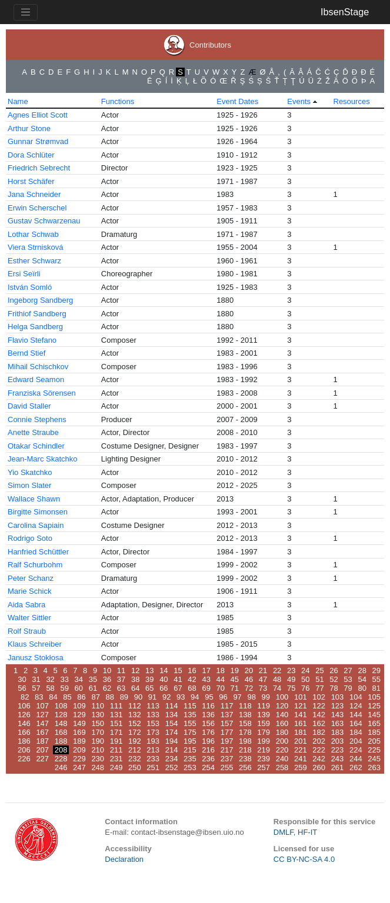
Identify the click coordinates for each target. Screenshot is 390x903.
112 (134, 705)
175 (190, 732)
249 (116, 767)
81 (376, 688)
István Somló (30, 287)
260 (318, 767)
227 (42, 758)
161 (300, 723)
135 (190, 714)
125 (374, 705)
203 (337, 741)
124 (355, 705)
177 (227, 732)
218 (245, 749)
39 (149, 679)
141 (300, 714)
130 (97, 714)
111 (116, 705)
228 (61, 758)
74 (277, 688)
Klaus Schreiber (35, 644)
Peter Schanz (31, 578)
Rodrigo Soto (30, 538)
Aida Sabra (26, 604)
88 (110, 697)
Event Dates (237, 101)
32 (50, 679)
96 (223, 697)
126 (24, 714)
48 (277, 679)
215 (190, 749)
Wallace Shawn (34, 498)
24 (305, 670)
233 (152, 758)
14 (163, 670)
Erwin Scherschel (37, 207)
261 (337, 767)
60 (79, 688)
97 (237, 697)
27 (348, 670)
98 (251, 697)
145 (374, 714)
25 (319, 670)
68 (192, 688)
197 (227, 741)
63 (121, 688)
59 (64, 688)
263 (374, 767)
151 (116, 723)
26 (333, 670)
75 (291, 688)
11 (121, 670)
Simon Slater (29, 485)
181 (300, 732)
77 (319, 688)
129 (79, 714)
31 (36, 679)
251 (152, 767)
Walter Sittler (29, 617)
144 (355, 714)
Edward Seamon (36, 379)
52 (333, 679)
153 (152, 723)
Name (18, 101)
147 (42, 723)
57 (36, 688)
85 (67, 697)
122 (318, 705)
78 (333, 688)
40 (163, 679)
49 (291, 679)
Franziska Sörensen (42, 393)
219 (263, 749)
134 (171, 714)
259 (300, 767)
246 (61, 767)
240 (282, 758)
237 (227, 758)
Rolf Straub (27, 631)
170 (97, 732)
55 (376, 679)
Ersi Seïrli (24, 273)
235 (190, 758)
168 (61, 732)
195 (190, 741)
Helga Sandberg (35, 326)
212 (134, 749)
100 (282, 697)
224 (355, 749)
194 (171, 741)
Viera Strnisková (35, 247)
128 (61, 714)
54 (362, 679)
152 (134, 723)
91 (152, 697)
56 (22, 688)
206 (24, 749)
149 (79, 723)
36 (107, 679)
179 (263, 732)
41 (178, 679)
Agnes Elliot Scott (38, 115)
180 (282, 732)
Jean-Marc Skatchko (43, 458)
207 (42, 749)
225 (374, 749)
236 (208, 758)
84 (53, 697)
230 (97, 758)
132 (134, 714)
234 (171, 758)
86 (81, 697)
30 (22, 679)
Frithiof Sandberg (37, 313)
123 (337, 705)
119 (263, 705)
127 (42, 714)
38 (135, 679)
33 (64, 679)
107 (42, 705)
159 (263, 723)
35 (93, 679)
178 (245, 732)
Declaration (124, 859)
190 (97, 741)
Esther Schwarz (34, 260)
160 (282, 723)
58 (50, 688)
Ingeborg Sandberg (40, 300)
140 (282, 714)
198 (245, 741)
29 (376, 670)
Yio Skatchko (30, 472)
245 (374, 758)
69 (206, 688)
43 (206, 679)
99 (266, 697)
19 (235, 670)
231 (116, 758)
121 (300, 705)
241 (300, 758)
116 (208, 705)
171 (116, 732)
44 (220, 679)
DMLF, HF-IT (295, 832)
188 (61, 741)
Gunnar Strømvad (38, 141)
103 (337, 697)
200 (282, 741)
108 (61, 705)
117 (227, 705)
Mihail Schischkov (38, 366)
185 (374, 732)
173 (152, 732)
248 (97, 767)
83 (39, 697)
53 (348, 679)
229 (79, 758)
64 (135, 688)
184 (355, 732)
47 (263, 679)
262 (355, 767)
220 (282, 749)
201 (300, 741)
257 (263, 767)
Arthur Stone (29, 128)
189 (79, 741)
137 (227, 714)
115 (190, 705)
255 (227, 767)
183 (337, 732)
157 (227, 723)
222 (318, 749)
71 (235, 688)
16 (192, 670)
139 (263, 714)
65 (149, 688)
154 (171, 723)
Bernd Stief (26, 353)
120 (282, 705)
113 (152, 705)
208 (61, 749)
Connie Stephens (37, 419)
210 (97, 749)
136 (208, 714)
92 (166, 697)
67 (178, 688)
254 (208, 767)
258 (282, 767)
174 (171, 732)
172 (134, 732)
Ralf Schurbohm (35, 564)
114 (171, 705)
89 (124, 697)
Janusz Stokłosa (36, 657)
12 (135, 670)
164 (355, 723)
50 (305, 679)
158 (245, 723)
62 (107, 688)
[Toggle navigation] (26, 12)
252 (171, 767)
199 (263, 741)
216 (208, 749)
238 (245, 758)
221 (300, 749)
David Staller (29, 406)
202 (318, 741)
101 (300, 697)
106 (24, 705)
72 (249, 688)
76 (305, 688)
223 (337, 749)
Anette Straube (33, 432)
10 (107, 670)
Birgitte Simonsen (38, 511)
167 (42, 732)
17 (206, 670)
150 (97, 723)
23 (291, 670)
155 (190, 723)
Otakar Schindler (36, 446)
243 (337, 758)
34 (79, 679)
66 (163, 688)
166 (24, 732)
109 (79, 705)
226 (24, 758)
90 (138, 697)
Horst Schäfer (31, 181)
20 (249, 670)
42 (192, 679)
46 (249, 679)
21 (263, 670)
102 (318, 697)
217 (227, 749)
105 (374, 697)
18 (220, 670)
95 (209, 697)
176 (208, 732)
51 (319, 679)
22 (277, 670)
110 (97, 705)
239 (263, 758)
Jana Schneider (34, 194)
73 (263, 688)
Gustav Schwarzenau (44, 220)
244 (355, 758)
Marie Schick (29, 591)
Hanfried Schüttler (38, 551)
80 (362, 688)
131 (116, 714)
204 (355, 741)
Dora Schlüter (31, 154)
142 (318, 714)
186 (24, 741)
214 (171, 749)
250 (134, 767)
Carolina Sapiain (36, 525)
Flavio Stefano (32, 340)
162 (318, 723)
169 (79, 732)
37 (121, 679)
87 (95, 697)
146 (24, 723)
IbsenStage (345, 11)
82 (25, 697)
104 (355, 697)
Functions (117, 101)
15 (178, 670)
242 (318, 758)
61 (93, 688)
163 (337, 723)
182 (318, 732)
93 (180, 697)
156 (208, 723)
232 (134, 758)
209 (79, 749)
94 (195, 697)
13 (149, 670)
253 (190, 767)
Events (299, 101)
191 (116, 741)
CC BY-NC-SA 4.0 (304, 859)
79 (348, 688)
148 (61, 723)
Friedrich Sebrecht (39, 167)
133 (152, 714)
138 (245, 714)
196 (208, 741)
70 (220, 688)
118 (245, 705)
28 (362, 670)
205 (374, 741)
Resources (352, 101)
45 (235, 679)
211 (116, 749)
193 (152, 741)
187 (42, 741)
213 (152, 749)
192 (134, 741)
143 (337, 714)
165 (374, 723)
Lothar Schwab (33, 234)
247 (79, 767)
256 (245, 767)
